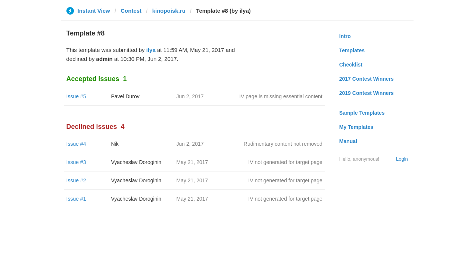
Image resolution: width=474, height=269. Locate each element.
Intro (345, 36)
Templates (352, 50)
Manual (348, 141)
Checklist (350, 65)
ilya (151, 50)
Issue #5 (76, 96)
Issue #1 (76, 199)
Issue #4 (76, 144)
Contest (131, 10)
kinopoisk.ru (168, 10)
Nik (115, 144)
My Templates (356, 127)
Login (402, 159)
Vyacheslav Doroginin (136, 162)
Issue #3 (76, 162)
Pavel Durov (125, 96)
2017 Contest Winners (366, 79)
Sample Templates (362, 113)
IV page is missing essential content (280, 96)
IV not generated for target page (285, 162)
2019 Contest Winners (366, 93)
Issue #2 (76, 180)
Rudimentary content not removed (283, 144)
